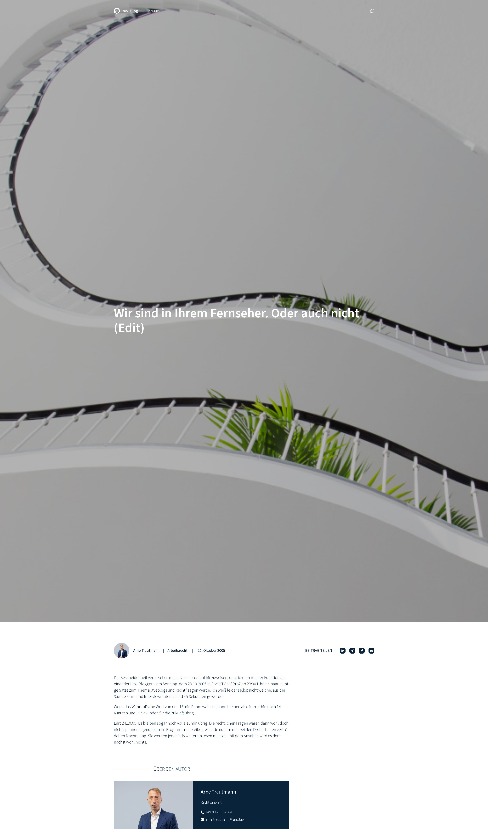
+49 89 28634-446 (217, 812)
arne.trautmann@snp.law (222, 819)
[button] (343, 651)
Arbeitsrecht (177, 650)
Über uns (153, 11)
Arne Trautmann (146, 650)
